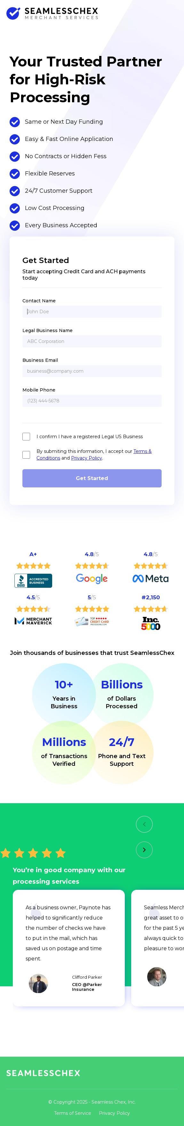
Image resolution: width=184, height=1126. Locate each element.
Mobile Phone (38, 390)
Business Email (40, 360)
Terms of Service (72, 1113)
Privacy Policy (86, 458)
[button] (144, 824)
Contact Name (39, 301)
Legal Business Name (47, 330)
